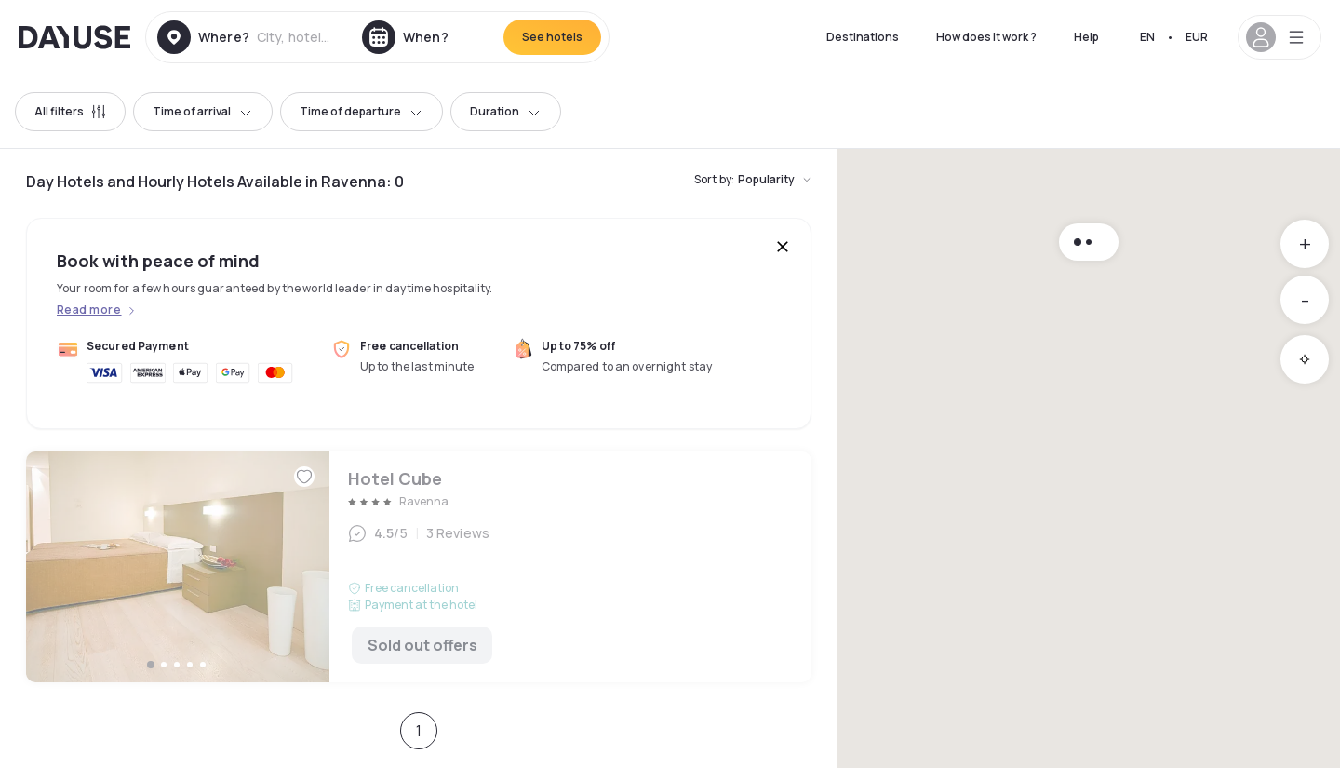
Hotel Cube (418, 566)
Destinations (862, 37)
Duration (506, 111)
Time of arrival (203, 111)
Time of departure (361, 111)
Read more (89, 310)
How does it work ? (986, 37)
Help (1086, 37)
